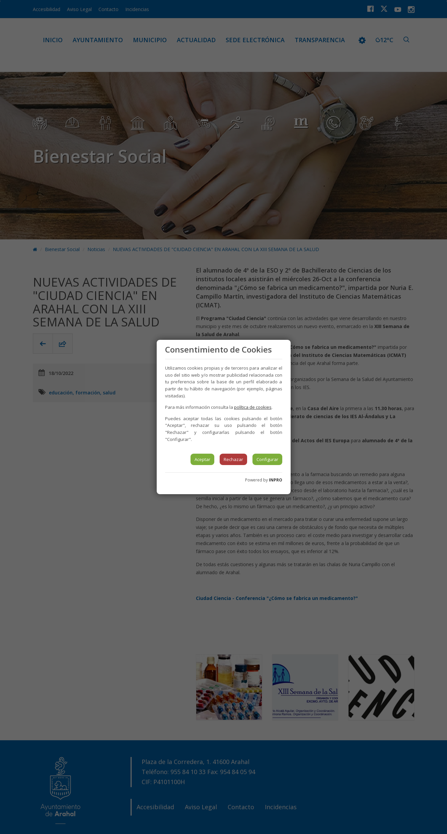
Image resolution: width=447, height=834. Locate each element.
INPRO (275, 480)
